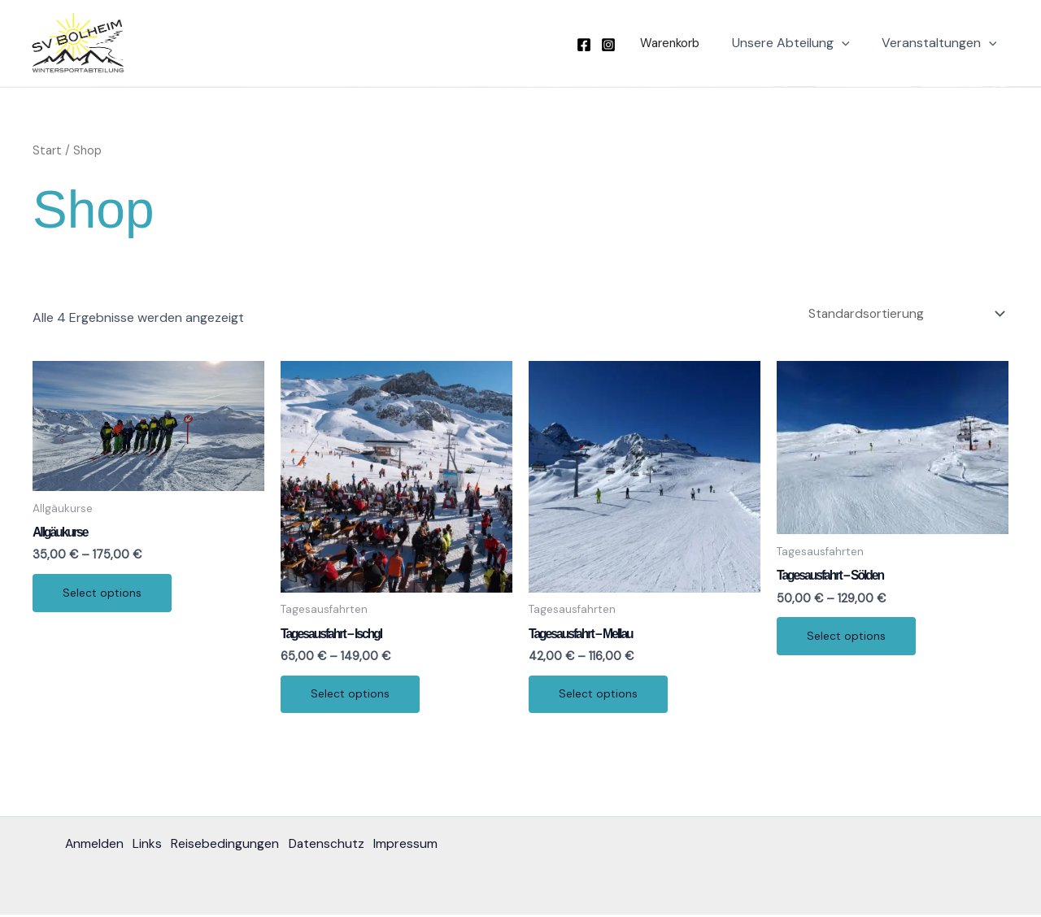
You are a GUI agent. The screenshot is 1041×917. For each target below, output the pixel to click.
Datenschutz (337, 846)
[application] (851, 43)
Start (47, 150)
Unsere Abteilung (800, 43)
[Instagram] (620, 44)
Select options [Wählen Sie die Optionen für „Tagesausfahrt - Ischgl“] (352, 696)
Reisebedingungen (232, 846)
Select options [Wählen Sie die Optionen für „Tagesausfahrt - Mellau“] (600, 696)
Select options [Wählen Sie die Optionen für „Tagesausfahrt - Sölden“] (848, 638)
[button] (678, 43)
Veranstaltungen (942, 43)
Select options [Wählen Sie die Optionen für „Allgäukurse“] (104, 595)
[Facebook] (596, 44)
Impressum (420, 846)
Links (151, 846)
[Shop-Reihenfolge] (903, 313)
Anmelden (94, 846)
